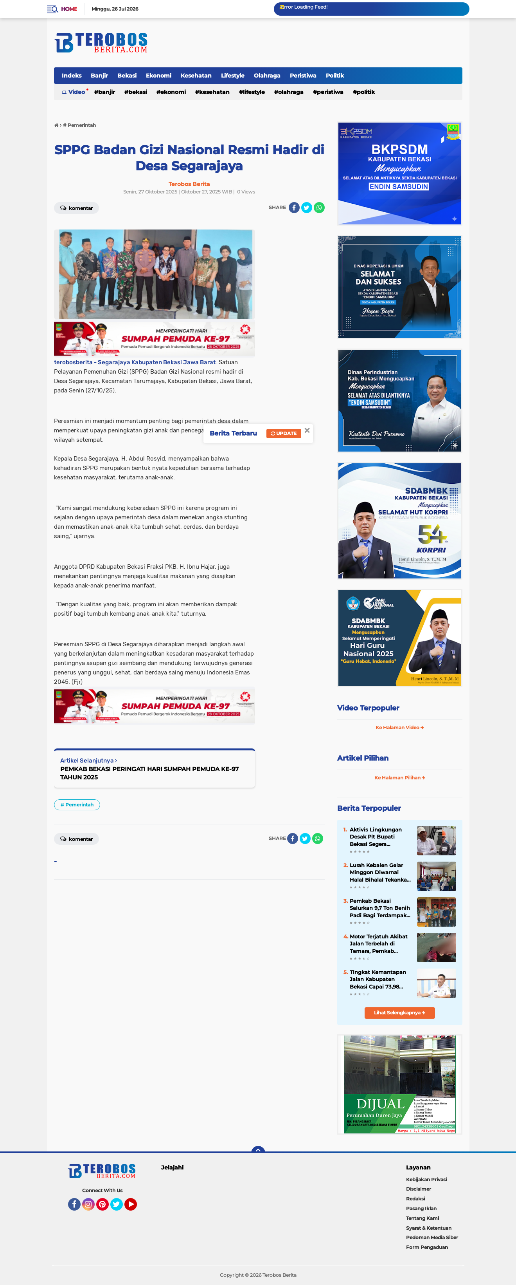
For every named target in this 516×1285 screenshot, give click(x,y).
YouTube (136, 1208)
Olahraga (267, 75)
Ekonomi (158, 75)
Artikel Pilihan (362, 758)
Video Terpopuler (368, 708)
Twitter (120, 1208)
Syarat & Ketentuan (428, 1228)
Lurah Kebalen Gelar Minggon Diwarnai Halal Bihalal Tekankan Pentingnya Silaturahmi (380, 872)
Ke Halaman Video (400, 727)
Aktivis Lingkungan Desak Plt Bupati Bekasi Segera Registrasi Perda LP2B (379, 837)
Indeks (71, 75)
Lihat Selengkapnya (399, 1013)
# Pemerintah (77, 805)
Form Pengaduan (427, 1247)
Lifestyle (233, 75)
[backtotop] (258, 1153)
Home (69, 9)
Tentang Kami (422, 1218)
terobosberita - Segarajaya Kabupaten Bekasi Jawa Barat (135, 362)
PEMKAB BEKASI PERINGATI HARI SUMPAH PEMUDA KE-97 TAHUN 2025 (149, 773)
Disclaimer (418, 1189)
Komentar (76, 207)
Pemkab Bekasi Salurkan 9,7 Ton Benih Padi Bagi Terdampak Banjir (380, 908)
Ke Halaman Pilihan (399, 778)
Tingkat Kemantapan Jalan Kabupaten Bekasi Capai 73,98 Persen (378, 979)
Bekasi (127, 75)
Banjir (99, 75)
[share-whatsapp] (319, 207)
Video (76, 92)
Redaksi (415, 1199)
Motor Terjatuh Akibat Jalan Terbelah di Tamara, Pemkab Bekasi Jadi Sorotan (379, 943)
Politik (335, 75)
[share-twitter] (306, 207)
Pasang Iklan (421, 1208)
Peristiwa (303, 75)
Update (284, 433)
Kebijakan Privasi (426, 1179)
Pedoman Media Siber (432, 1237)
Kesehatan (196, 75)
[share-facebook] (294, 207)
